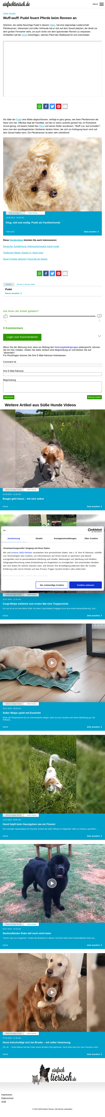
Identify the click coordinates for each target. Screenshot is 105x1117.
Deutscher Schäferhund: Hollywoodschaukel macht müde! (31, 246)
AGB (3, 1102)
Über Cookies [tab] (91, 538)
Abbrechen (8, 397)
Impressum (6, 1095)
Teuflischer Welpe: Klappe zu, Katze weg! (23, 253)
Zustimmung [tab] (14, 538)
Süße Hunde (9, 13)
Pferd (41, 126)
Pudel (19, 119)
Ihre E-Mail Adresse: (13, 371)
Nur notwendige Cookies (52, 585)
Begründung (9, 380)
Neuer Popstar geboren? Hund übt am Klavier (25, 259)
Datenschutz (7, 1098)
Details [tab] (39, 538)
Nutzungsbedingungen (66, 347)
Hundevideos (16, 240)
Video (52, 25)
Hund (24, 35)
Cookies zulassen (85, 585)
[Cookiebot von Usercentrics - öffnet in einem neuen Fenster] (90, 530)
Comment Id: (9, 362)
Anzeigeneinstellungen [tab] (65, 538)
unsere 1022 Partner (21, 552)
